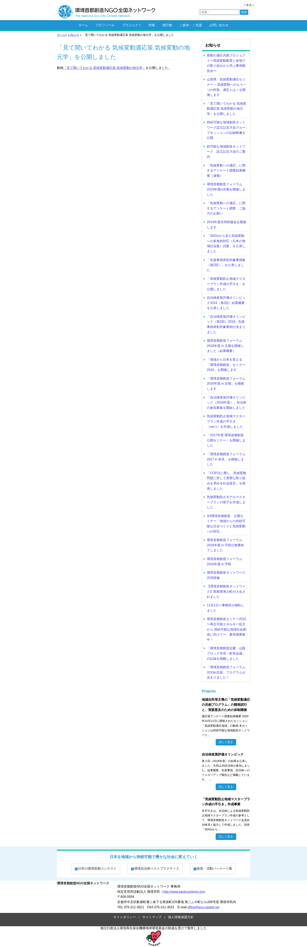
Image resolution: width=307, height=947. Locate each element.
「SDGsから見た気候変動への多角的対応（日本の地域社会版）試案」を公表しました (226, 243)
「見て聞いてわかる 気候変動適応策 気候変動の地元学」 (104, 68)
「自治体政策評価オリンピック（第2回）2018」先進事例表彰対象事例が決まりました (226, 324)
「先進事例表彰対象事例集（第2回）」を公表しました (226, 265)
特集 (152, 25)
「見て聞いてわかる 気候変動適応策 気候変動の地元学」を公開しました (226, 109)
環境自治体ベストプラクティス (156, 868)
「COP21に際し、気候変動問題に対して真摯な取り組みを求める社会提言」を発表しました (226, 480)
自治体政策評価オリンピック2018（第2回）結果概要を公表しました (226, 303)
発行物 (167, 25)
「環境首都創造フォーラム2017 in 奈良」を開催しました (226, 459)
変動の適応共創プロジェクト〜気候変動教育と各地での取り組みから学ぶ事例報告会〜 (226, 63)
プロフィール (105, 25)
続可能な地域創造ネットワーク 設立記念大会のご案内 (226, 151)
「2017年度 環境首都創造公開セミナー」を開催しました (226, 440)
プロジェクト (131, 25)
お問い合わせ (219, 25)
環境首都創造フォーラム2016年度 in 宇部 (224, 561)
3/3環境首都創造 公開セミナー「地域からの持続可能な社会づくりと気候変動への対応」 (226, 523)
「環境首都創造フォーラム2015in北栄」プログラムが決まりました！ (226, 672)
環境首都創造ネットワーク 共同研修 (226, 575)
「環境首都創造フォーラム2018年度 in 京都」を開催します (226, 383)
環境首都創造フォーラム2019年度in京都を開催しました (226, 189)
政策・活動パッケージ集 (214, 868)
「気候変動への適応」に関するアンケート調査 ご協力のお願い (226, 208)
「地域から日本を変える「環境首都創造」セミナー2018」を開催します (226, 365)
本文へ (250, 5)
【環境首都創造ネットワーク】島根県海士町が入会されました (226, 591)
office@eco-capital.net (203, 907)
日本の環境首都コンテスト (97, 868)
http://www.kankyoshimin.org (183, 891)
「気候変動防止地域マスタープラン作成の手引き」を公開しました (226, 284)
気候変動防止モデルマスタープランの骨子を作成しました (226, 502)
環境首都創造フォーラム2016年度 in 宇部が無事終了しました (225, 545)
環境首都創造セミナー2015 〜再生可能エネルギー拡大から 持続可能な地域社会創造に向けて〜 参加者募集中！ (226, 629)
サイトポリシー (124, 917)
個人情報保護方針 (181, 917)
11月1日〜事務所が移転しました (225, 608)
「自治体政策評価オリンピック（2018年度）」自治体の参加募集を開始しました (226, 402)
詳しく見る (226, 742)
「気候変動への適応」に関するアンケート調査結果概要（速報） (226, 170)
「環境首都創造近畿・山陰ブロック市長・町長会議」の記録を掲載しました (226, 653)
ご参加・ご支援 (190, 25)
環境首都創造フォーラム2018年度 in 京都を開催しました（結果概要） (225, 346)
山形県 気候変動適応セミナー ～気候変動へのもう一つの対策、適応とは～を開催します (226, 87)
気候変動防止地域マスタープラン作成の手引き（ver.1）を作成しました (226, 421)
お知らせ (73, 34)
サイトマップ (152, 917)
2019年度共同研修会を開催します (226, 224)
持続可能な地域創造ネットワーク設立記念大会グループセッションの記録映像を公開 (226, 130)
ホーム (83, 25)
